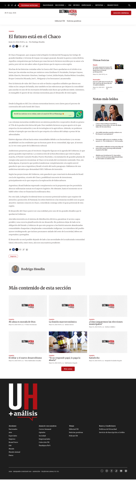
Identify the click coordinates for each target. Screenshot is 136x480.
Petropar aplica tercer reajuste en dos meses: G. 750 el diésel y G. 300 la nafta (109, 140)
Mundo (95, 65)
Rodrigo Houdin (33, 270)
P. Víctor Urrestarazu (31, 325)
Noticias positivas (74, 21)
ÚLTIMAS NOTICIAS (29, 5)
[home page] (68, 13)
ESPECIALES (86, 5)
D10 (69, 5)
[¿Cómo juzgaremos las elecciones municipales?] (108, 306)
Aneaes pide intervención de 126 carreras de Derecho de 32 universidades (103, 83)
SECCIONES (59, 5)
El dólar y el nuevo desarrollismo (25, 358)
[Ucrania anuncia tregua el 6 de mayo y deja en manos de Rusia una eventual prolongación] (119, 66)
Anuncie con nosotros (47, 426)
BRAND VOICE (112, 5)
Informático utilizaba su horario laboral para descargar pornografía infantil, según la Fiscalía (109, 148)
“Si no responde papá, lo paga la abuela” (64, 359)
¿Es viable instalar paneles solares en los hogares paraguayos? (109, 133)
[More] (65, 5)
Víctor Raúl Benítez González (33, 361)
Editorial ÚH (60, 21)
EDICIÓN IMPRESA (121, 13)
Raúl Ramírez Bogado (71, 363)
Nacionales (96, 79)
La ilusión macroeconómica (63, 322)
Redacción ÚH (109, 88)
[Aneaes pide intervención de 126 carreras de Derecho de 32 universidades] (119, 81)
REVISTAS (99, 5)
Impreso (13, 257)
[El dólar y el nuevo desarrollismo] (28, 342)
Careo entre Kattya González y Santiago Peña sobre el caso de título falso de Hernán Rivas (108, 125)
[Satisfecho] (108, 342)
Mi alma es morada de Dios (22, 322)
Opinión (11, 31)
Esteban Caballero (110, 327)
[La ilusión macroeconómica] (68, 306)
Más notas (68, 369)
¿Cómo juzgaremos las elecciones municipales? (106, 323)
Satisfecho (94, 358)
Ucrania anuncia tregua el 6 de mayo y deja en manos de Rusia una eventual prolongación (102, 69)
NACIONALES (48, 5)
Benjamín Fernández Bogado (113, 361)
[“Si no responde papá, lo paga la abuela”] (68, 342)
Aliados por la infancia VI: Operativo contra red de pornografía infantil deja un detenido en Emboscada (109, 157)
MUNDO (76, 5)
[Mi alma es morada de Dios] (28, 306)
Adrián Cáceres (69, 325)
